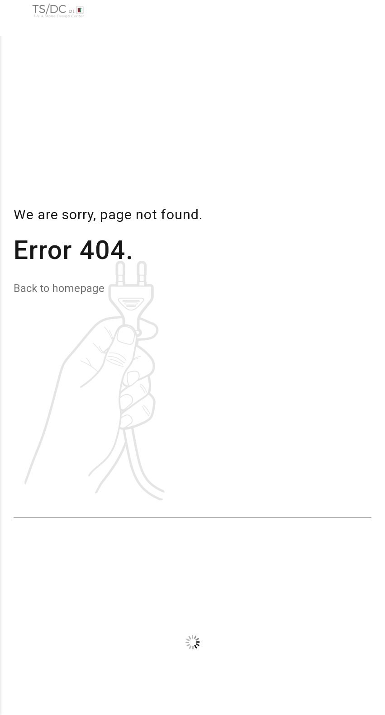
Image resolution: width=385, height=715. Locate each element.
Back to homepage (59, 288)
